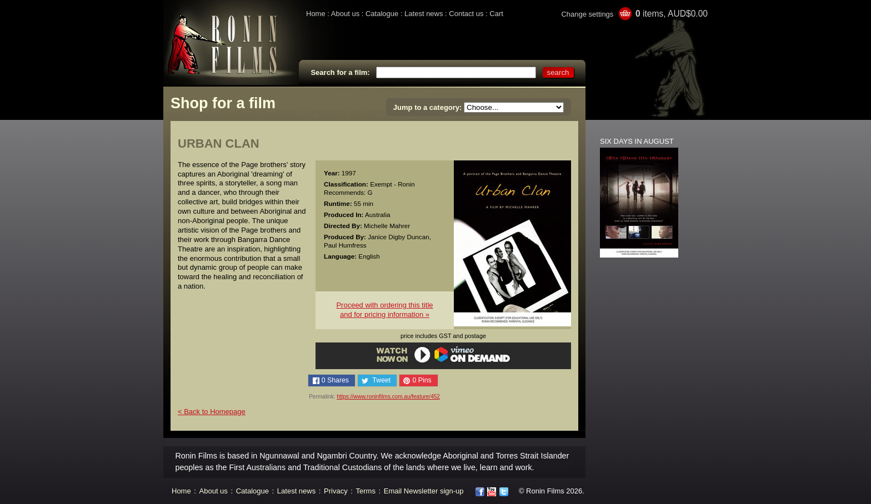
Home (316, 13)
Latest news (423, 13)
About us (345, 13)
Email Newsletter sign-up (424, 491)
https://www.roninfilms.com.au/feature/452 (388, 397)
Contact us (466, 13)
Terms (366, 491)
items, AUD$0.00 (671, 13)
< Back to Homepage (212, 411)
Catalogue (382, 13)
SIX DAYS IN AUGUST (637, 141)
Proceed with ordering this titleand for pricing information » (384, 310)
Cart (496, 13)
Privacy (336, 491)
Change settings (587, 14)
